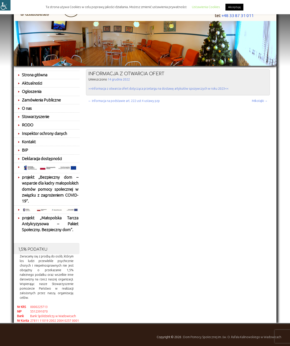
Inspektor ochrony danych (44, 133)
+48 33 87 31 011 (237, 15)
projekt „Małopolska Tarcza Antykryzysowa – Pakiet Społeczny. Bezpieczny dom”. (50, 224)
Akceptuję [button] (234, 7)
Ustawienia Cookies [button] (206, 7)
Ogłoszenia (31, 91)
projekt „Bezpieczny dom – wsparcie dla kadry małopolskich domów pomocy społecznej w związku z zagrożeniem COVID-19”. (50, 189)
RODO (27, 125)
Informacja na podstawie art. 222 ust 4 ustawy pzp (124, 101)
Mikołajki (260, 101)
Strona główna (34, 75)
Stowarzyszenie (35, 116)
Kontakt (29, 142)
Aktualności (32, 83)
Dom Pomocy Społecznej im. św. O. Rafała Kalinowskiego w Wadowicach (232, 337)
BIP (25, 150)
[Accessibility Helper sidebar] (5, 5)
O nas (27, 108)
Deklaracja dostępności (42, 158)
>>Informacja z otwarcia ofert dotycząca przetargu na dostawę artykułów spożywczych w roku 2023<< (158, 88)
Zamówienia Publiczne (41, 100)
